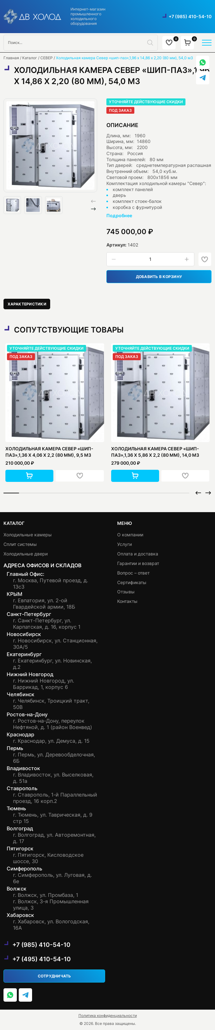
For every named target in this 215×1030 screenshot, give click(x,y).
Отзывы (126, 591)
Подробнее (119, 215)
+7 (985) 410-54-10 (190, 16)
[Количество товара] (150, 259)
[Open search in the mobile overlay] (80, 43)
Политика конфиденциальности (107, 1015)
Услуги (124, 544)
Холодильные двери (25, 553)
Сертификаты (131, 582)
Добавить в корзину (159, 276)
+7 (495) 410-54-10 (41, 959)
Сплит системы (20, 544)
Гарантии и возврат (138, 563)
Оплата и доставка (137, 553)
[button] (93, 209)
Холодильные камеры (27, 534)
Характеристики (27, 304)
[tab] (26, 304)
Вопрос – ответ (133, 572)
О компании (130, 534)
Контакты (127, 601)
